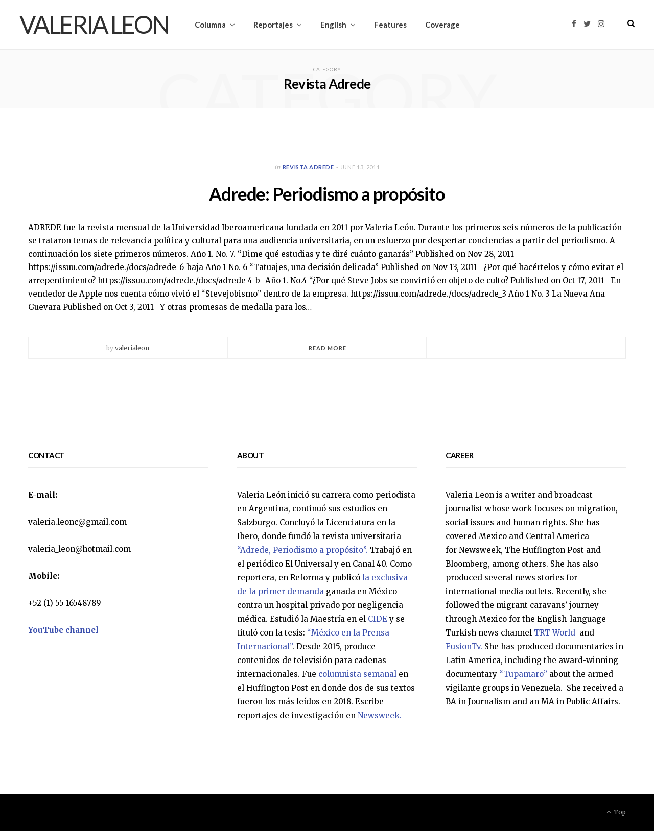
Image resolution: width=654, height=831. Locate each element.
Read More (328, 348)
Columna (210, 24)
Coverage (442, 24)
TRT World (555, 633)
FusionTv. (464, 646)
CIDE (377, 619)
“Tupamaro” (523, 674)
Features (390, 24)
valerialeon (132, 348)
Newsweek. (380, 715)
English (333, 24)
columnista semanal (357, 674)
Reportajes (273, 24)
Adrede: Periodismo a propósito (327, 193)
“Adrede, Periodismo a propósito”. (302, 550)
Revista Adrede (308, 167)
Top (616, 812)
